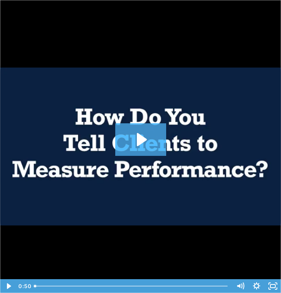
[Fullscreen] (273, 286)
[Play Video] (8, 286)
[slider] (131, 286)
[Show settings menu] (256, 286)
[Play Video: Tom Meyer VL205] (140, 139)
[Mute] (240, 286)
